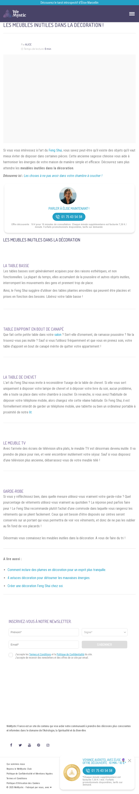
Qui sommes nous (16, 764)
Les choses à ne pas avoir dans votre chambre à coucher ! (63, 176)
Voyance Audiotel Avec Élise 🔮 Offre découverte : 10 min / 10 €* (104, 761)
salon (57, 335)
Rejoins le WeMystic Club (19, 768)
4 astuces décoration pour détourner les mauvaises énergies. (49, 578)
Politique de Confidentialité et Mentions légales (30, 773)
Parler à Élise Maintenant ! (69, 208)
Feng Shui (55, 150)
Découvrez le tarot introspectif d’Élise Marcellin (69, 2)
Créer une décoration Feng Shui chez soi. (35, 586)
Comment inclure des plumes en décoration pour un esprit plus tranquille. (57, 570)
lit (30, 412)
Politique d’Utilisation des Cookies (23, 783)
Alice (28, 44)
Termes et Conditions (17, 778)
